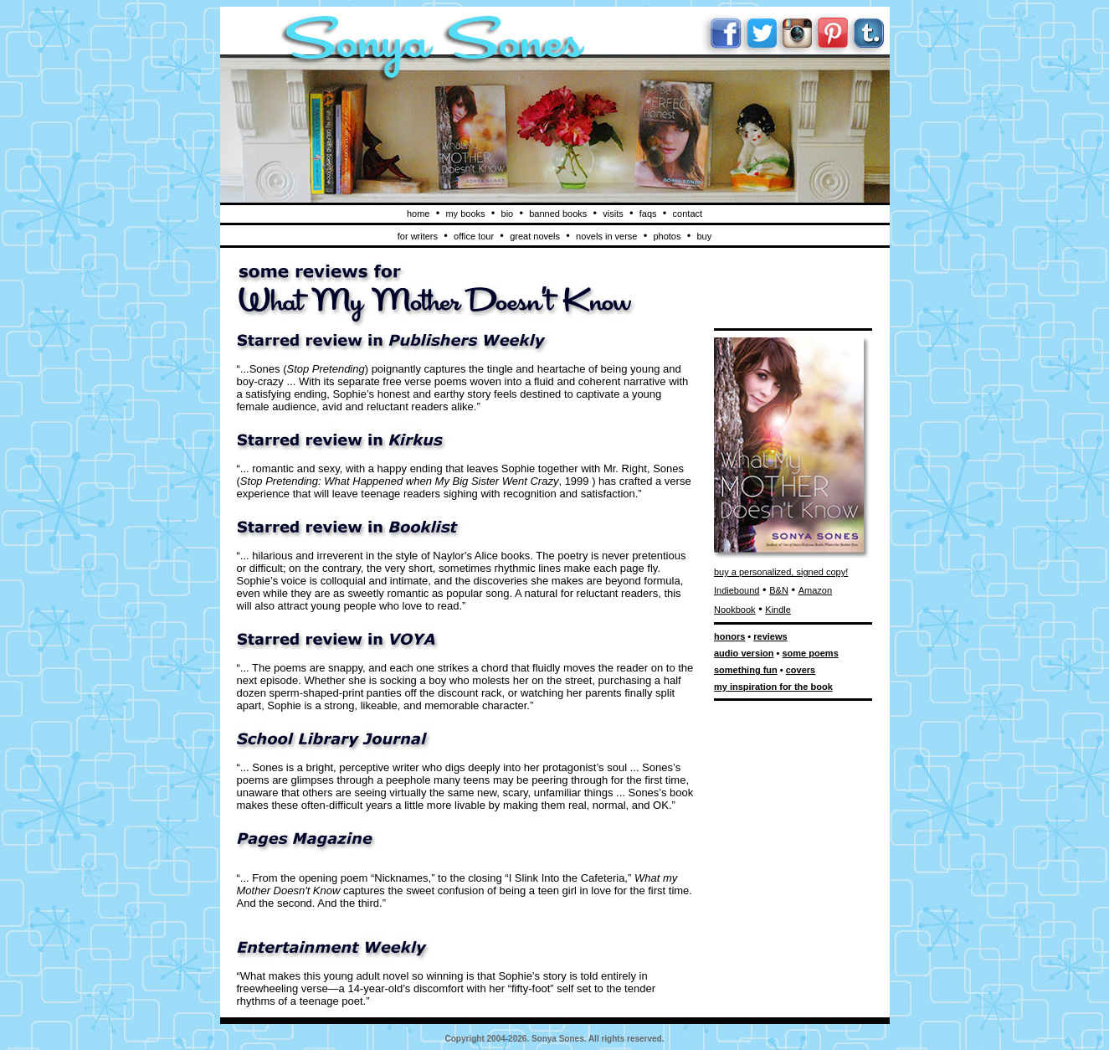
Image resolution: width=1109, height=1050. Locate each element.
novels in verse (606, 236)
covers (800, 670)
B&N (778, 590)
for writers (418, 236)
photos (666, 236)
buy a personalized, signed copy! (781, 572)
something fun (746, 670)
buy (703, 236)
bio (507, 213)
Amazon (815, 590)
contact (687, 213)
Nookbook (735, 610)
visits (613, 213)
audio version (744, 653)
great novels (535, 236)
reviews (770, 636)
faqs (648, 213)
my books (465, 213)
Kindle (778, 610)
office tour (474, 236)
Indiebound (736, 590)
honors (729, 636)
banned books (558, 213)
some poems (811, 653)
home (418, 213)
